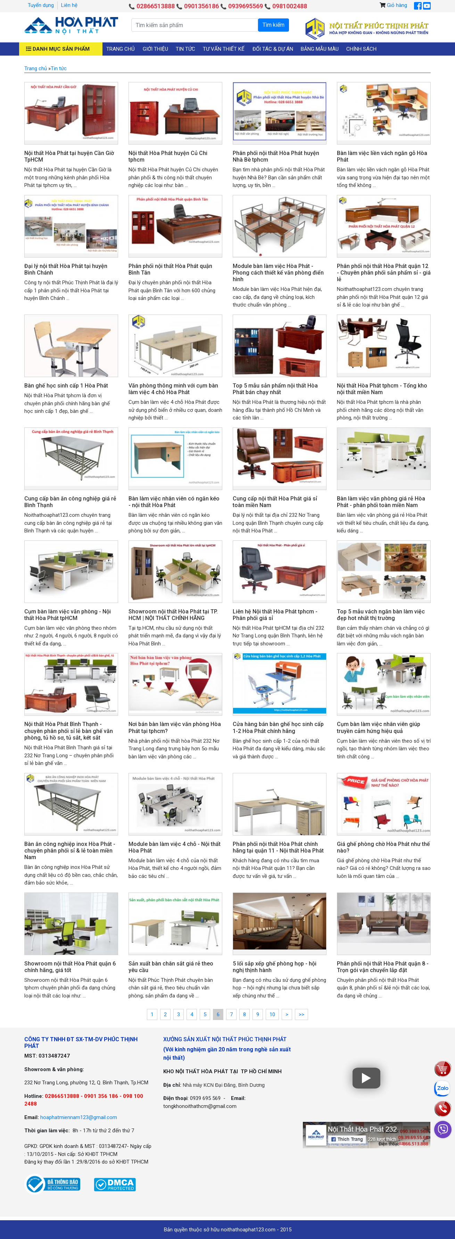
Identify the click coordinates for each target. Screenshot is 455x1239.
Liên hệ (69, 5)
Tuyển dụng (41, 5)
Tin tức (185, 49)
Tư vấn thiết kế (224, 49)
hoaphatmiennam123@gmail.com (78, 1117)
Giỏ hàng (397, 5)
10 (272, 1014)
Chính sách (361, 49)
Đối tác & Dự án (273, 49)
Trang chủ (120, 49)
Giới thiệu (155, 49)
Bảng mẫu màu (320, 49)
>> (301, 1014)
